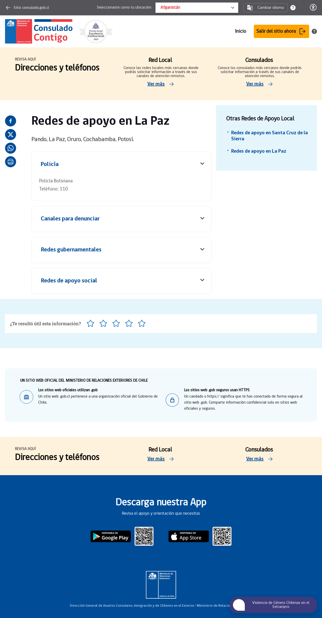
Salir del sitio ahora (281, 31)
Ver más (161, 84)
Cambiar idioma (265, 7)
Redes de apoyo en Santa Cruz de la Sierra (269, 136)
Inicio (240, 31)
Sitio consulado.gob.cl (27, 8)
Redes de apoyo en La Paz (258, 151)
